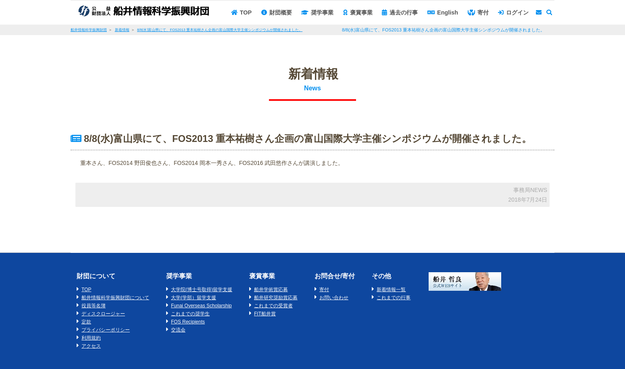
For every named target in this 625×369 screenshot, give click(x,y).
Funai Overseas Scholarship (201, 306)
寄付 (324, 289)
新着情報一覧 (391, 289)
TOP (86, 289)
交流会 (178, 330)
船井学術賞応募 (271, 289)
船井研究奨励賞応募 (276, 297)
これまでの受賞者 (273, 306)
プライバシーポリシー (105, 330)
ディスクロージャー (103, 314)
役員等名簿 (93, 306)
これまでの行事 (393, 297)
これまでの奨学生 (190, 314)
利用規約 (91, 338)
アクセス (91, 346)
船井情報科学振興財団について (115, 297)
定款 (86, 322)
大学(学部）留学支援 (193, 297)
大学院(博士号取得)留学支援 (201, 289)
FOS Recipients (188, 322)
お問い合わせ (333, 297)
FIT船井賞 (265, 314)
